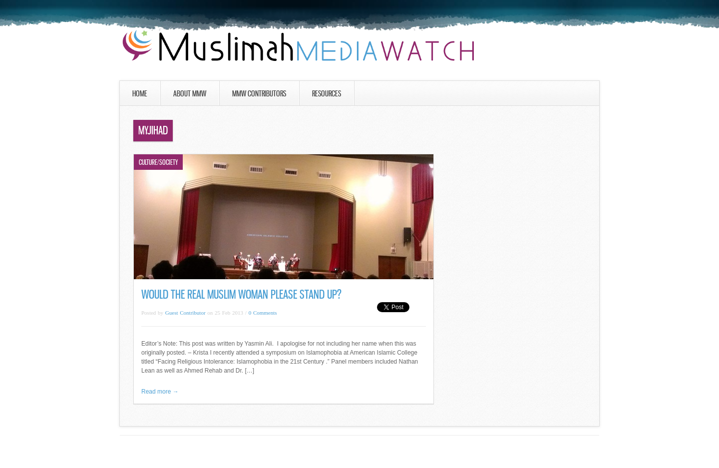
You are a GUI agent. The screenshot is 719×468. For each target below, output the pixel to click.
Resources (326, 93)
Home (139, 93)
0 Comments (263, 313)
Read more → (160, 391)
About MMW (189, 93)
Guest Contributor (185, 313)
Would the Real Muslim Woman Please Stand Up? (241, 294)
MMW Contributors (259, 93)
